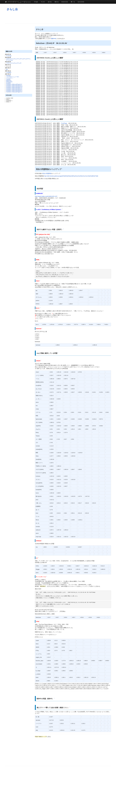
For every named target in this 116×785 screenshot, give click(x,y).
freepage (8, 75)
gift (7, 69)
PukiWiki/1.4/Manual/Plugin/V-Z (14, 84)
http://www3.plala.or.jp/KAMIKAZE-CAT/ (46, 196)
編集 (36, 2)
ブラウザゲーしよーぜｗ (12, 76)
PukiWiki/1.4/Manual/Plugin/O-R (14, 87)
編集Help (53, 38)
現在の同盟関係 (46, 173)
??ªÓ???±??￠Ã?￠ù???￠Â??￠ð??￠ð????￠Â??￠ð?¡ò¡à (18, 59)
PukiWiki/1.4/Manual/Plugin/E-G (14, 90)
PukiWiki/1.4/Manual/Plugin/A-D (14, 91)
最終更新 (64, 2)
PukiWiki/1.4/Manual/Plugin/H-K (14, 89)
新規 (56, 2)
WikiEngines (9, 81)
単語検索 (81, 2)
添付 (43, 2)
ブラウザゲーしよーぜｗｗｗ (18, 2)
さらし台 (12, 9)
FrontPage (9, 55)
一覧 (73, 2)
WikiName (8, 80)
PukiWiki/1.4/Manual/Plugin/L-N (14, 88)
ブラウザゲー (9, 78)
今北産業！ (9, 72)
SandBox (8, 83)
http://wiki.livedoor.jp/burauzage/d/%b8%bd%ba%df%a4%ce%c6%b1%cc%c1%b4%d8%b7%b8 (71, 176)
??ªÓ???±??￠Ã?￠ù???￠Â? (13, 63)
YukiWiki (8, 79)
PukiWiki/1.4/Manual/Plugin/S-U (14, 85)
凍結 (50, 2)
